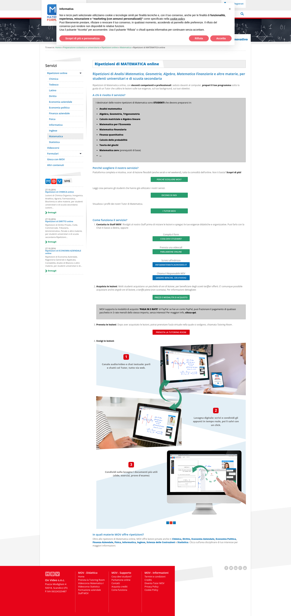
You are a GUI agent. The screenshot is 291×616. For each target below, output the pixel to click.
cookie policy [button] (177, 18)
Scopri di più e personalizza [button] (82, 38)
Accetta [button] (221, 38)
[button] (230, 9)
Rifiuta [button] (199, 38)
